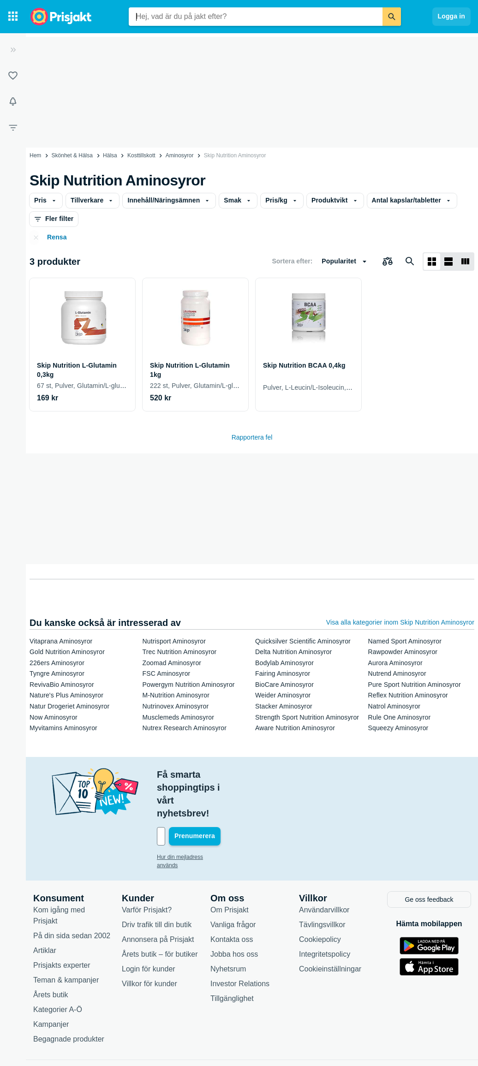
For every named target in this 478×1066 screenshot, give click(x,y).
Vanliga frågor (233, 885)
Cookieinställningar (330, 929)
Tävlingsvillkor (322, 885)
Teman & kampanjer (66, 940)
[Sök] (391, 16)
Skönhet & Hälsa (72, 155)
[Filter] (13, 127)
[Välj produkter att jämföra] (387, 261)
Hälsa (110, 155)
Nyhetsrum (228, 929)
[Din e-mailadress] (217, 797)
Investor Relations (239, 944)
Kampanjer (51, 985)
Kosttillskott (141, 155)
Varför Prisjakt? (147, 870)
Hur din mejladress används (191, 818)
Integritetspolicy (324, 914)
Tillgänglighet (232, 959)
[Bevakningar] (13, 101)
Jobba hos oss (234, 914)
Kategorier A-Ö (57, 970)
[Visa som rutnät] (432, 261)
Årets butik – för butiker (160, 914)
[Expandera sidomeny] (13, 50)
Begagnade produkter (68, 999)
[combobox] (255, 16)
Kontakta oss (231, 900)
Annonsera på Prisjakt (158, 900)
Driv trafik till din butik (156, 885)
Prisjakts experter (61, 925)
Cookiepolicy (320, 900)
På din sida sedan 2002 (71, 896)
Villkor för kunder (149, 944)
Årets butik (50, 955)
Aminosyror (180, 155)
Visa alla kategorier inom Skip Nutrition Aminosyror (400, 622)
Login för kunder (148, 929)
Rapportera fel (252, 437)
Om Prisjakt (229, 870)
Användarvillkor (324, 870)
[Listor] (13, 75)
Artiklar (44, 911)
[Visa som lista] (448, 261)
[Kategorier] (13, 16)
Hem (35, 155)
